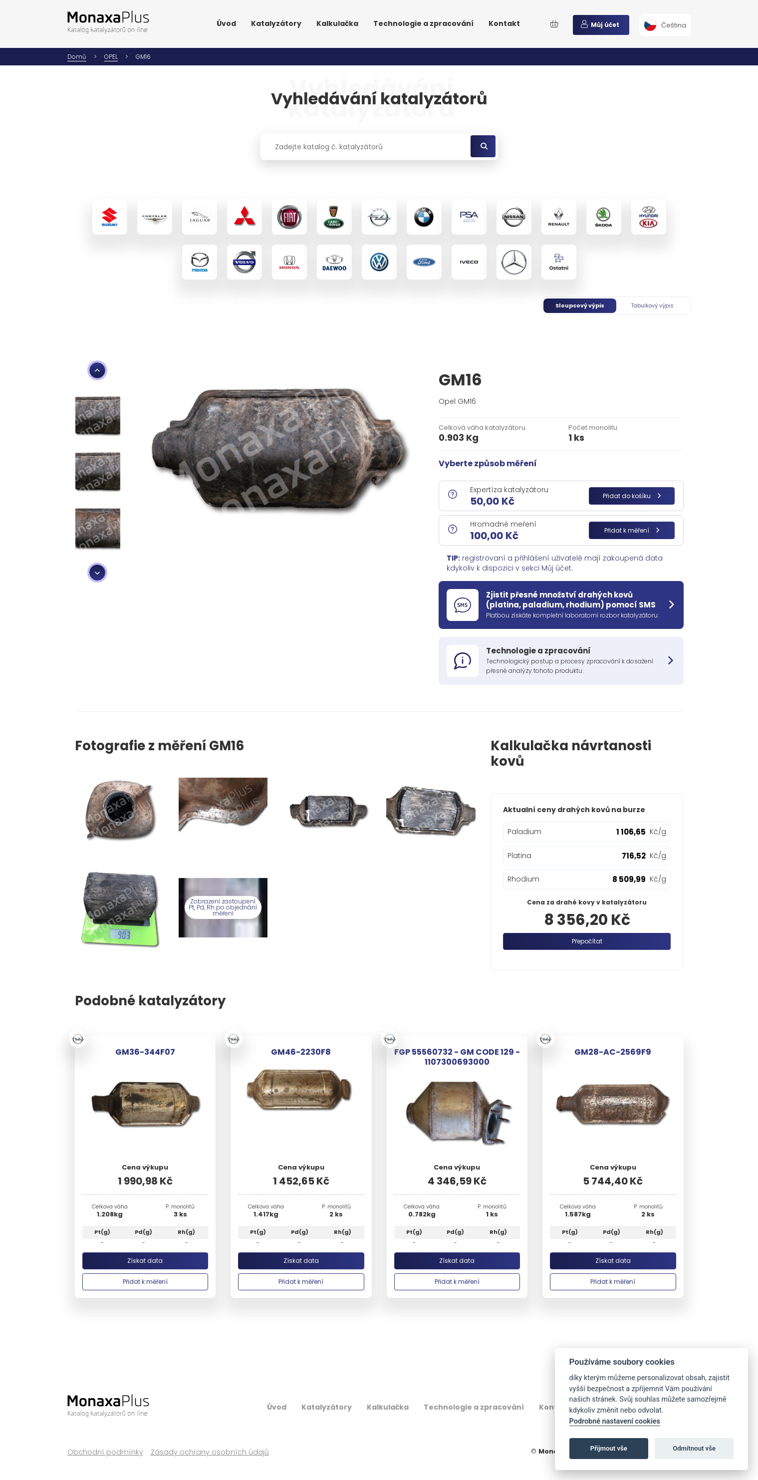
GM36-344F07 (145, 1052)
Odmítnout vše (694, 1448)
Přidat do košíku (632, 496)
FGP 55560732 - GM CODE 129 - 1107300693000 (457, 1056)
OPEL (111, 56)
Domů (76, 56)
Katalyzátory (276, 23)
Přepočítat (587, 941)
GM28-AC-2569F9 (612, 1052)
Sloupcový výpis (579, 305)
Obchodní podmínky (105, 1452)
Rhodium (523, 879)
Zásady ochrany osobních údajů (210, 1452)
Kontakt (504, 23)
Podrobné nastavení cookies (614, 1421)
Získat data (145, 1260)
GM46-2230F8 (301, 1052)
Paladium (524, 832)
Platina (519, 856)
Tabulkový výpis (652, 305)
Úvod (226, 23)
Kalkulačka (337, 23)
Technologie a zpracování (423, 23)
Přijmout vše (608, 1448)
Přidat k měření (631, 530)
